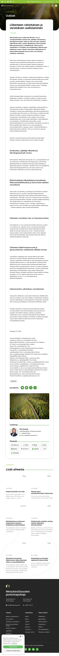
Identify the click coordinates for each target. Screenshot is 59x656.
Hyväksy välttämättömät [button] (13, 650)
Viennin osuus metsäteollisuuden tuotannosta (38, 493)
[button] (56, 5)
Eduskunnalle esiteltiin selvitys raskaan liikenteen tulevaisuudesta (41, 525)
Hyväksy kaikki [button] (13, 647)
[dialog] (13, 644)
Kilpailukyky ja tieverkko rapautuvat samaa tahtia (40, 561)
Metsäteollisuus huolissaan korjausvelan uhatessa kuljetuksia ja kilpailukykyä (16, 525)
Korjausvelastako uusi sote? (16, 491)
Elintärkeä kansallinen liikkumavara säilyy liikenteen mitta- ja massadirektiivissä (14, 562)
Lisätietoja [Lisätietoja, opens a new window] (14, 643)
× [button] (22, 636)
